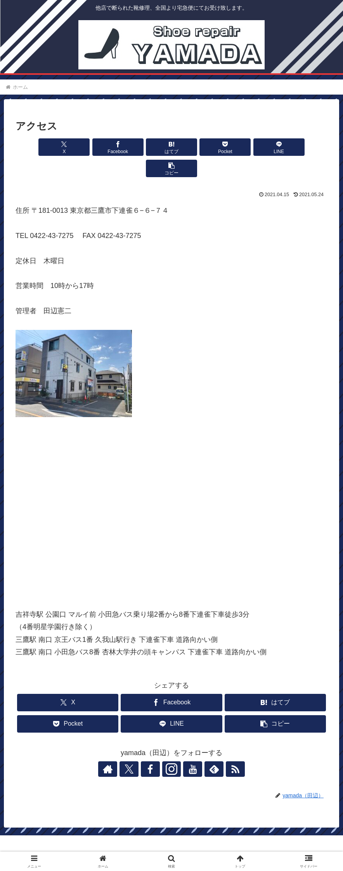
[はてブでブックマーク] (145, 147)
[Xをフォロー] (136, 747)
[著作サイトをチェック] (118, 747)
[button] (302, 147)
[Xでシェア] (41, 147)
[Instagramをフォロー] (171, 747)
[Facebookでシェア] (93, 147)
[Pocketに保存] (198, 147)
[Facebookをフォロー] (153, 747)
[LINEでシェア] (250, 147)
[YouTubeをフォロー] (189, 747)
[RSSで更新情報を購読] (225, 747)
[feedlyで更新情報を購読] (207, 747)
